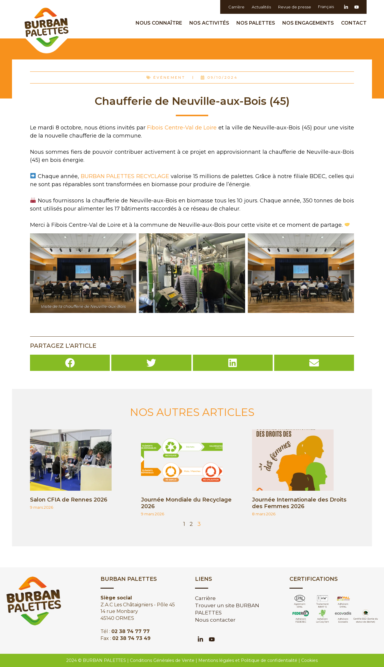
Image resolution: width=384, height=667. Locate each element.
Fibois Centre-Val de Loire (182, 127)
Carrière (236, 7)
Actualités (261, 7)
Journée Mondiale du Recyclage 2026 (186, 503)
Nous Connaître (160, 23)
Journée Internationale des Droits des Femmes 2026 (299, 503)
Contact (354, 23)
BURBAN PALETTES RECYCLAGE (125, 176)
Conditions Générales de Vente (162, 660)
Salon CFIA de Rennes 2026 (68, 499)
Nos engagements (309, 23)
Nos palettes (257, 23)
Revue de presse (294, 7)
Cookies (309, 660)
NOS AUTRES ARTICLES (192, 412)
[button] (70, 363)
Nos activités (210, 23)
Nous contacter (215, 620)
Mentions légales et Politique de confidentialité (247, 660)
